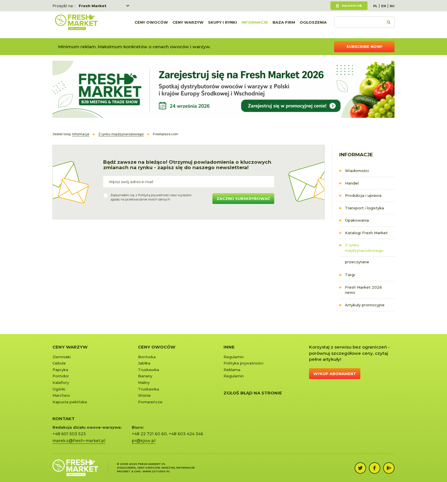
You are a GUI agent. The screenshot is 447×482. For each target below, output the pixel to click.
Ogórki (58, 389)
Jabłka (144, 363)
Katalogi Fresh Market (366, 232)
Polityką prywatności (154, 195)
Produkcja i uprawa (363, 195)
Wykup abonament (334, 373)
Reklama (232, 369)
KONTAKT (63, 418)
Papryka (60, 369)
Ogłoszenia (313, 25)
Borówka (147, 357)
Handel (352, 183)
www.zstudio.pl (156, 471)
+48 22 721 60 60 (149, 433)
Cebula (59, 363)
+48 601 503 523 (69, 433)
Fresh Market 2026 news (363, 290)
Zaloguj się (352, 5)
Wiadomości (357, 170)
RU (392, 6)
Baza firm (284, 25)
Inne (229, 347)
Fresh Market (92, 5)
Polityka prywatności (243, 363)
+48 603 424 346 (186, 433)
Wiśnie (144, 395)
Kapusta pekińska (69, 402)
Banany (145, 376)
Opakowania (357, 220)
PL (375, 6)
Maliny (144, 382)
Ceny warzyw (188, 25)
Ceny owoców (151, 25)
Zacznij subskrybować (243, 198)
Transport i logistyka (364, 208)
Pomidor (60, 376)
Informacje (254, 25)
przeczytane (357, 262)
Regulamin (234, 357)
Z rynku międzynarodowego (364, 248)
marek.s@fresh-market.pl (78, 440)
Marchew (61, 395)
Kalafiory (60, 382)
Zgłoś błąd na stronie (253, 393)
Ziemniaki (61, 357)
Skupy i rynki (222, 25)
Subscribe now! (364, 46)
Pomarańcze (150, 402)
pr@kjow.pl (143, 440)
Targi (350, 274)
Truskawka (148, 369)
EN (383, 6)
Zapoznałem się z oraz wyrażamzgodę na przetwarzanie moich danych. (151, 197)
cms (137, 471)
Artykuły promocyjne (365, 305)
